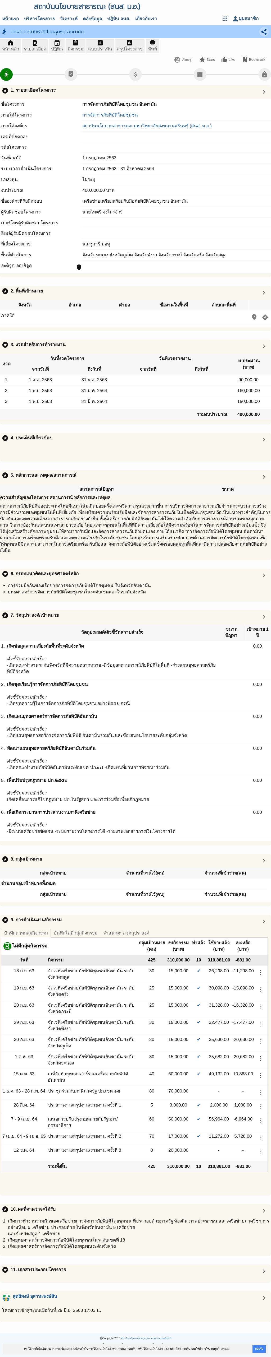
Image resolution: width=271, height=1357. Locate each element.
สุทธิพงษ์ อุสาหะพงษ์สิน (35, 1296)
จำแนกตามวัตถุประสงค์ (126, 933)
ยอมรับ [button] (259, 1348)
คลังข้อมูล (92, 18)
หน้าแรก (10, 18)
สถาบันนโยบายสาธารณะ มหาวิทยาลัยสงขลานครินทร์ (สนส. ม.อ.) (147, 125)
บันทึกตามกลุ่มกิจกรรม (26, 933)
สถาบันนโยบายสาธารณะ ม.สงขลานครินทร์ (146, 1338)
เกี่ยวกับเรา (146, 18)
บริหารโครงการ (39, 18)
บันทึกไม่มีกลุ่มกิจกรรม (75, 933)
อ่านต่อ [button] (226, 1348)
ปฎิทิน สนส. (118, 18)
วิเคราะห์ (69, 18)
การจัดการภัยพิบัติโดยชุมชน (110, 115)
